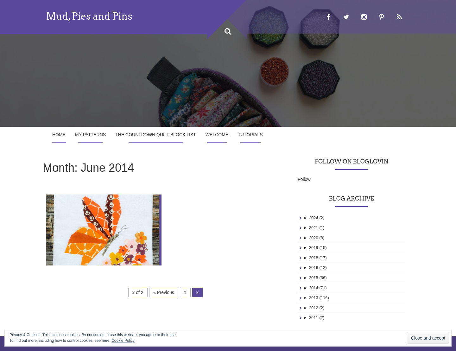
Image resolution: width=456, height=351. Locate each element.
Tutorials (250, 134)
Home (59, 134)
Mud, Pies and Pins (89, 16)
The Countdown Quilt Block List (155, 134)
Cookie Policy (123, 340)
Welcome (217, 134)
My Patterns (90, 134)
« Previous (163, 292)
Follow (304, 179)
